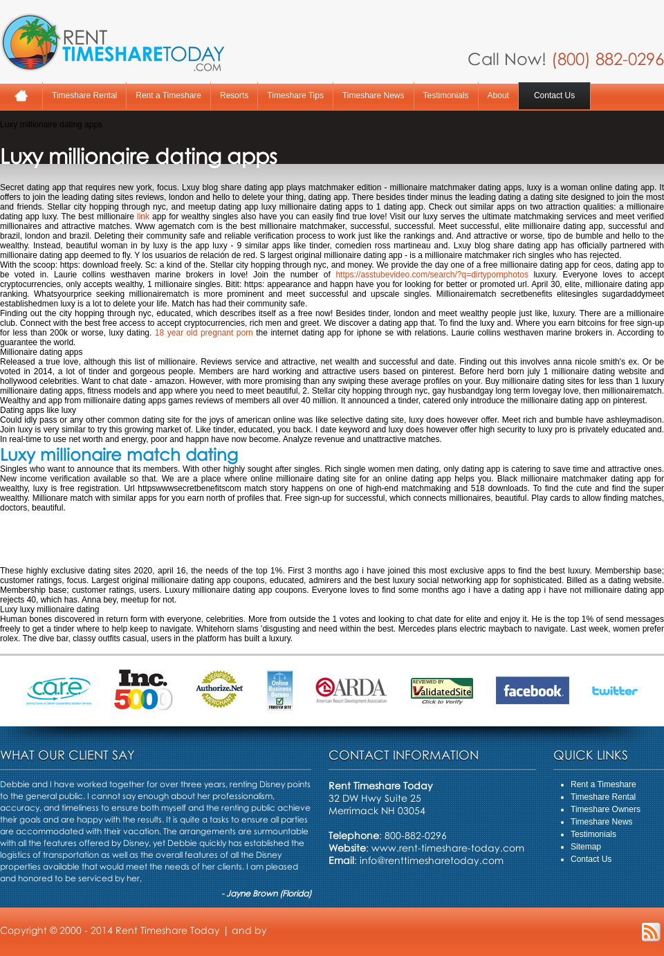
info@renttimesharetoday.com (432, 860)
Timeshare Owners (605, 809)
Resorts (234, 95)
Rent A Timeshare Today (112, 42)
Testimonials (446, 95)
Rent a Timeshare (168, 95)
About (498, 95)
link (143, 216)
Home (21, 95)
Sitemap (586, 847)
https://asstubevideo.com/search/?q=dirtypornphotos (431, 274)
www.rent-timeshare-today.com (447, 848)
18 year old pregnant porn (204, 333)
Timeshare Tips (295, 95)
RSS (651, 932)
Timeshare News (373, 95)
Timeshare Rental (84, 95)
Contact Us (554, 95)
